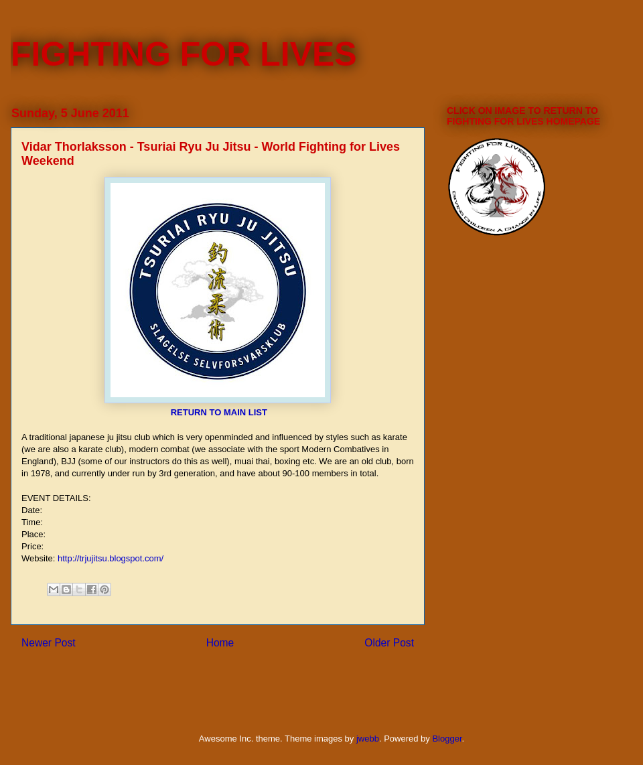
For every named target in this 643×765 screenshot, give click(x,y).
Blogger (446, 739)
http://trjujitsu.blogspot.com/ (110, 558)
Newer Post (48, 642)
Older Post (389, 642)
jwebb (367, 739)
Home (220, 642)
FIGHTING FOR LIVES (184, 54)
